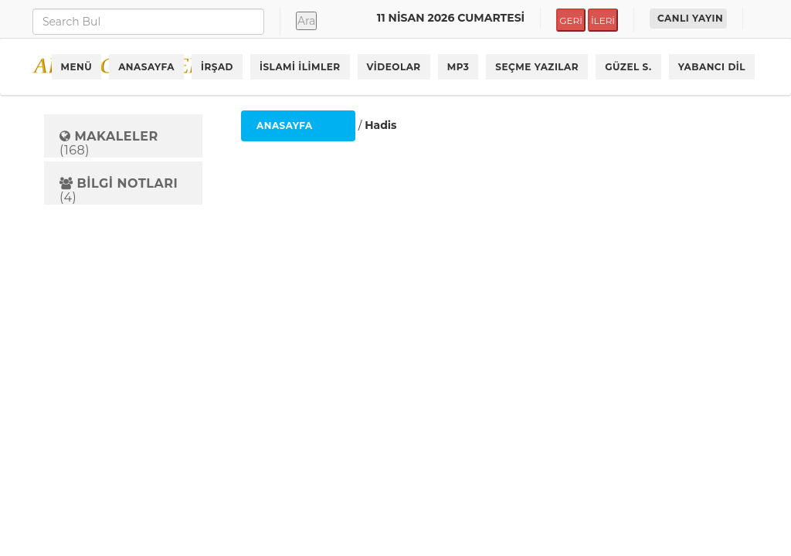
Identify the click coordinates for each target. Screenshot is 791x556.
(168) (108, 143)
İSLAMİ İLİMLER (300, 67)
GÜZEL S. (628, 67)
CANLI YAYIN (690, 18)
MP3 (458, 67)
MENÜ (77, 67)
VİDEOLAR (394, 67)
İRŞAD (217, 67)
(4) (118, 190)
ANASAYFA (146, 67)
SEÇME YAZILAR (537, 67)
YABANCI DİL (711, 67)
